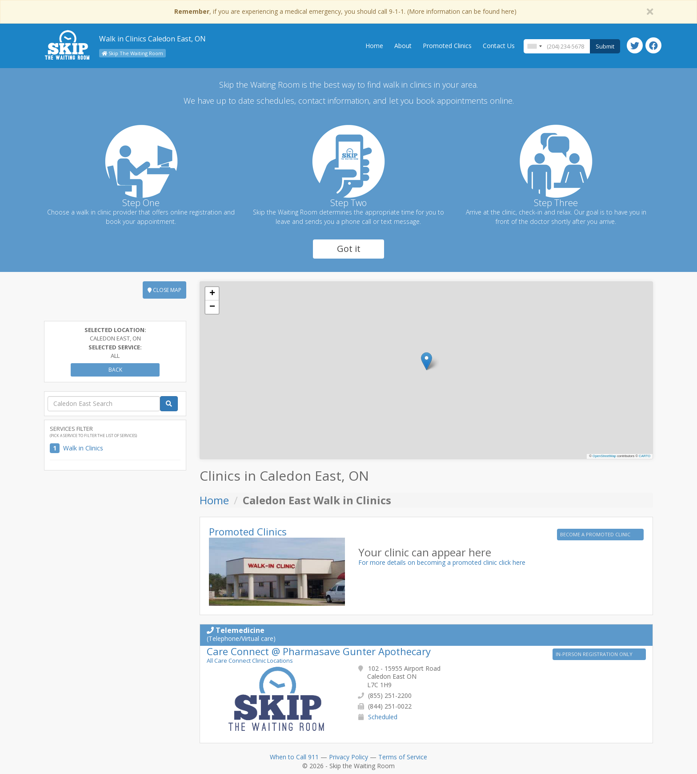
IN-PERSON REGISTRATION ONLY (595, 654)
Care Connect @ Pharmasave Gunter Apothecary (319, 651)
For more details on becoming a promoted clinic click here (441, 562)
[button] (426, 361)
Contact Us (499, 45)
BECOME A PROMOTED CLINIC (596, 534)
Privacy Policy (348, 757)
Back (115, 369)
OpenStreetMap (604, 456)
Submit (605, 46)
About (403, 45)
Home (374, 45)
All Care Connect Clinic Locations (250, 660)
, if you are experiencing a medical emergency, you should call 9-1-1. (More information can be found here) (345, 11)
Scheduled (382, 717)
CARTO (644, 456)
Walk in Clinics (83, 448)
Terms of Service (402, 757)
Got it (349, 249)
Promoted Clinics (447, 45)
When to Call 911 (294, 757)
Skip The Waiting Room (132, 53)
